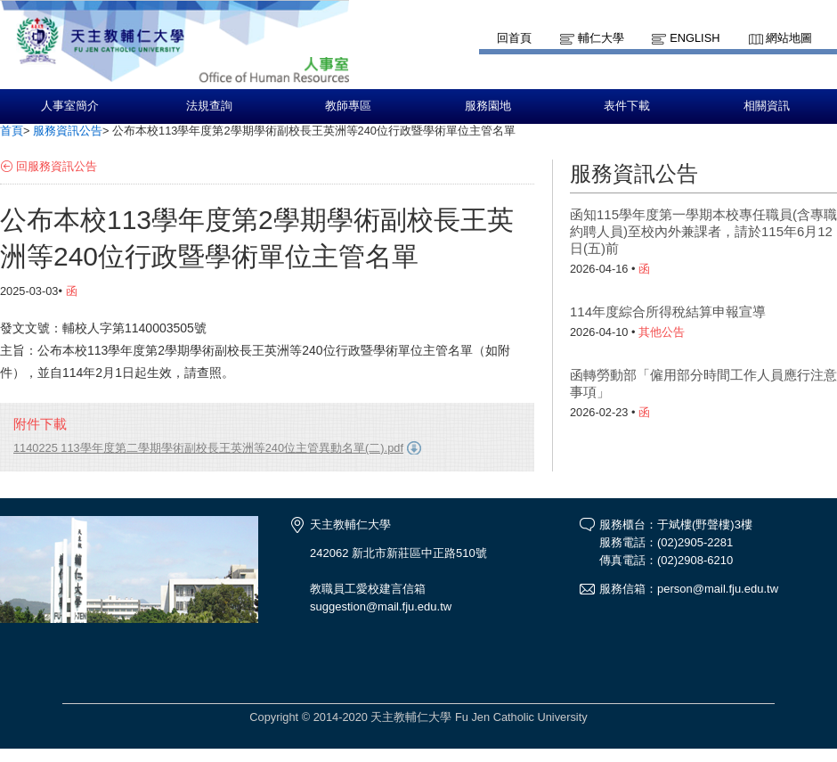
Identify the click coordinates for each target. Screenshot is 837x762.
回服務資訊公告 (56, 166)
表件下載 (627, 106)
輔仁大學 (601, 38)
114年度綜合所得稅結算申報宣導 (668, 311)
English (694, 38)
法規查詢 (209, 106)
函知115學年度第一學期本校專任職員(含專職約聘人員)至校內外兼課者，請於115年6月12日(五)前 (703, 231)
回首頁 (514, 38)
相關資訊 (767, 106)
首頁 (11, 130)
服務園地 (488, 106)
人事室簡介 (70, 106)
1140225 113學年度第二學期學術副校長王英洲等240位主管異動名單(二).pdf (208, 448)
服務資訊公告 (67, 130)
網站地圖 (789, 38)
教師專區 (348, 106)
